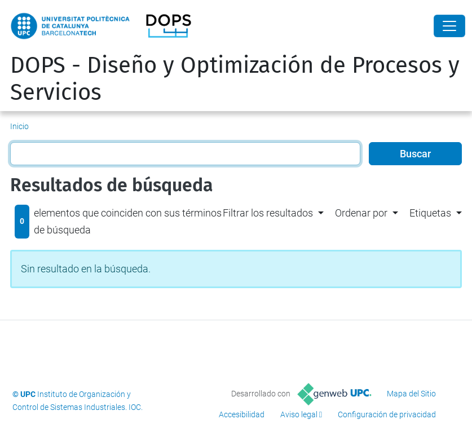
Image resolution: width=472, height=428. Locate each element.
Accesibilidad (241, 414)
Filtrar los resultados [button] (268, 213)
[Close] (449, 26)
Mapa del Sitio (411, 393)
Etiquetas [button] (430, 213)
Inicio (19, 126)
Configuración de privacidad (387, 414)
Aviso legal (298, 414)
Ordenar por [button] (361, 213)
